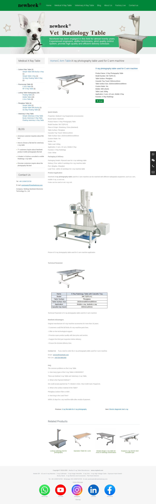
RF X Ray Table (28, 89)
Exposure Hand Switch (115, 473)
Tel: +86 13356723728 (56, 479)
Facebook (109, 490)
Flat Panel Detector (93, 476)
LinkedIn (93, 490)
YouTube (60, 490)
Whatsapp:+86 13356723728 (73, 479)
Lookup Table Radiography (27, 93)
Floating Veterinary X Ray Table (33, 120)
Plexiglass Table (23, 103)
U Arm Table (27, 99)
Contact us (133, 5)
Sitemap (78, 499)
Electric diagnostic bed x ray (118, 409)
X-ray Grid (86, 473)
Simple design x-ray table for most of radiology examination (106, 451)
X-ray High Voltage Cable (99, 473)
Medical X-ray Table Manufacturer (79, 470)
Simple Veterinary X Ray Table (33, 116)
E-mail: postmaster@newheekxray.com (95, 479)
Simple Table (27, 105)
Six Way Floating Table (30, 110)
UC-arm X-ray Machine (48, 473)
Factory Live (120, 5)
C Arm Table (64, 60)
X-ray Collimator (62, 473)
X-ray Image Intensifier (75, 473)
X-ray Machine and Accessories (76, 476)
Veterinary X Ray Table (84, 5)
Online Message (78, 482)
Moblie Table (27, 97)
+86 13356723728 (25, 181)
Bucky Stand (61, 476)
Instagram (77, 490)
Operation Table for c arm (82, 451)
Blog (99, 5)
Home (48, 5)
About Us (108, 5)
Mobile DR (36, 473)
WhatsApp (44, 490)
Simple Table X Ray (29, 76)
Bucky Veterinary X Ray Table (32, 118)
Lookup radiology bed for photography (58, 451)
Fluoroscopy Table (24, 84)
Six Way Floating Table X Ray (32, 78)
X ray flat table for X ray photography (74, 409)
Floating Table (27, 95)
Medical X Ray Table (63, 5)
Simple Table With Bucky (31, 107)
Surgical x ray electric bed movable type (129, 451)
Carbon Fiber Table (24, 69)
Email (99, 101)
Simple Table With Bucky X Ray (33, 72)
